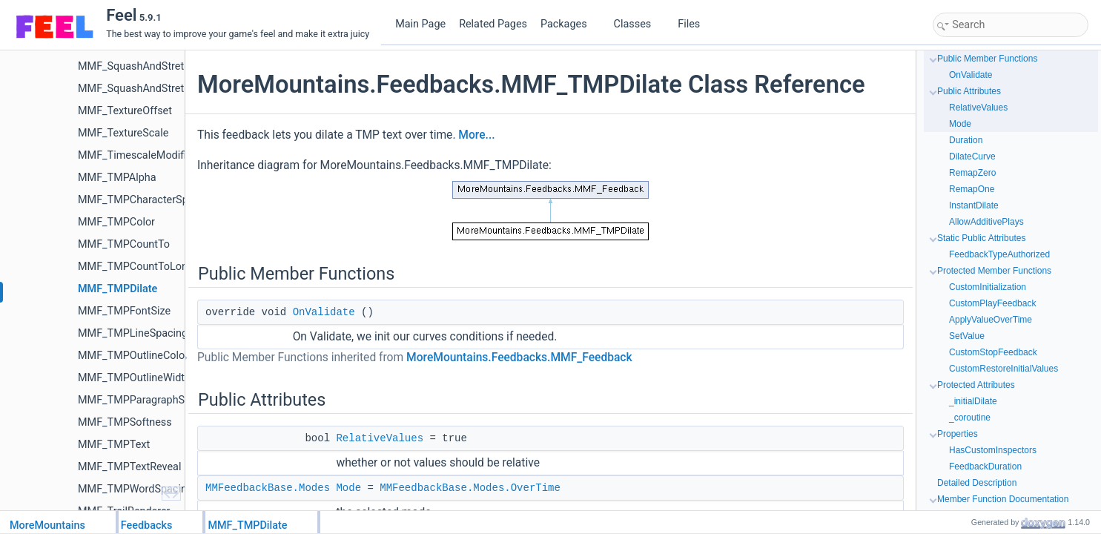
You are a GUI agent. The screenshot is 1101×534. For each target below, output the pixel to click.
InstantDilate (974, 205)
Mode (348, 488)
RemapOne (971, 189)
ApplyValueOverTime (990, 319)
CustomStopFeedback (993, 352)
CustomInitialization (987, 287)
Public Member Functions (987, 58)
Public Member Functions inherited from (414, 357)
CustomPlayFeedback (992, 303)
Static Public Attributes (981, 238)
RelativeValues (379, 438)
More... (476, 135)
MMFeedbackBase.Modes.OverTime (470, 488)
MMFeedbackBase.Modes (267, 488)
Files (694, 24)
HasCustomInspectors (992, 450)
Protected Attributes (976, 385)
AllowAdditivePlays (986, 222)
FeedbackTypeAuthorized (999, 254)
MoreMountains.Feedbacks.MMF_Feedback (519, 357)
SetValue (967, 336)
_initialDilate (973, 401)
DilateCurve (972, 156)
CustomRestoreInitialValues (1003, 368)
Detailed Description (976, 483)
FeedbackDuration (985, 466)
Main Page (420, 24)
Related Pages (493, 24)
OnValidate (324, 312)
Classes (638, 24)
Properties (957, 434)
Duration (965, 140)
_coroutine (970, 417)
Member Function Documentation (1002, 499)
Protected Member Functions (994, 271)
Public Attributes (969, 91)
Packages (569, 24)
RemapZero (972, 173)
